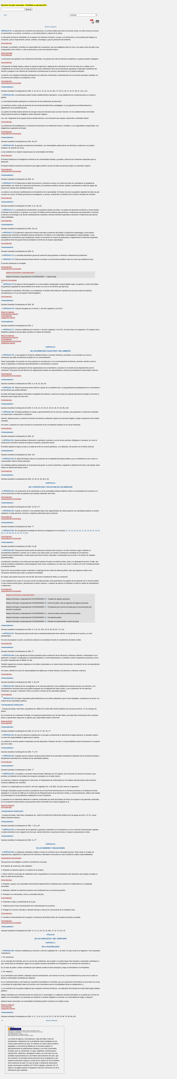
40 (27, 533)
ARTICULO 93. (9, 774)
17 (82, 531)
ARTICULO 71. (9, 210)
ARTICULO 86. (9, 550)
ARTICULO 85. (9, 531)
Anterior (47, 27)
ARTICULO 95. (9, 852)
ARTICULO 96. (9, 951)
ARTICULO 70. (9, 183)
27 (4, 533)
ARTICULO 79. (9, 388)
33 (18, 533)
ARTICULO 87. (9, 633)
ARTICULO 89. (9, 686)
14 (74, 531)
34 (21, 533)
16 (80, 531)
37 (23, 533)
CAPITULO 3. (51, 347)
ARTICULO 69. (9, 145)
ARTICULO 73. (9, 255)
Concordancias (6, 43)
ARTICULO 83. (9, 491)
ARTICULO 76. (9, 308)
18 (85, 531)
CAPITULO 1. (51, 943)
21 (93, 531)
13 (72, 531)
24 (99, 531)
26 (2, 533)
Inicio (5, 15)
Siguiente (53, 27)
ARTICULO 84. (9, 511)
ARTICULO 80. (9, 412)
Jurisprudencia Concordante (11, 83)
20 (91, 531)
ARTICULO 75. (9, 284)
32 (45, 599)
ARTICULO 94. (9, 830)
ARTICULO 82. (9, 459)
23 (96, 531)
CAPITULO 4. (51, 483)
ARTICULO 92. (9, 756)
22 (45, 617)
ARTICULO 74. (9, 259)
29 (10, 533)
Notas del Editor (6, 53)
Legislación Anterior (8, 318)
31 (15, 533)
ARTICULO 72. (9, 233)
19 (88, 531)
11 (66, 531)
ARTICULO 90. (9, 698)
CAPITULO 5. (51, 844)
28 (7, 533)
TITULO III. (51, 935)
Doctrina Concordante (9, 280)
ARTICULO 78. (9, 355)
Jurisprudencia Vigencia (9, 314)
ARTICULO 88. (9, 655)
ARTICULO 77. (9, 330)
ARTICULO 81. (9, 440)
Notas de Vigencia (7, 312)
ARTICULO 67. (6, 31)
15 (77, 531)
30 (13, 533)
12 (69, 531)
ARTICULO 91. (9, 735)
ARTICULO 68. (9, 95)
